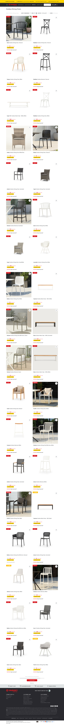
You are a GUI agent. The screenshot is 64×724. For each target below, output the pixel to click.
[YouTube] (54, 706)
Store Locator (9, 695)
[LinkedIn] (57, 706)
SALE (8, 16)
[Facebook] (51, 706)
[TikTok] (55, 706)
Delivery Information (27, 698)
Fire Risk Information (27, 703)
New (18, 718)
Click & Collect (26, 699)
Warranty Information (27, 701)
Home (7, 13)
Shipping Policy (44, 697)
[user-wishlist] (55, 4)
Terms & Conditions (45, 695)
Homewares (45, 718)
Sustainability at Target (45, 702)
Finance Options (26, 695)
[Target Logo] (13, 4)
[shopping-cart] (57, 4)
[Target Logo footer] (20, 690)
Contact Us (8, 697)
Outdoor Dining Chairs (14, 13)
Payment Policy (44, 698)
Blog (7, 698)
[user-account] (54, 4)
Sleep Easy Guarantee (27, 702)
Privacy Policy (43, 699)
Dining (30, 718)
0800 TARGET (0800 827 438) (41, 690)
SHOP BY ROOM (28, 4)
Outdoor (39, 718)
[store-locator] (52, 4)
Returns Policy (26, 697)
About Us (42, 701)
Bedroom (22, 718)
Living (26, 718)
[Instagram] (52, 706)
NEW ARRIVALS (21, 4)
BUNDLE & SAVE (40, 4)
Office (34, 718)
